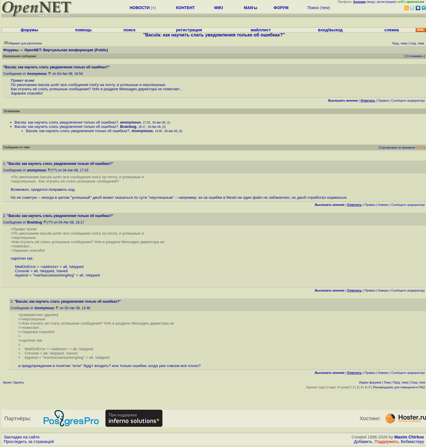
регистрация (386, 1)
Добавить (363, 441)
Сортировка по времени (397, 147)
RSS (420, 147)
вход (371, 1)
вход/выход (330, 30)
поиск (129, 30)
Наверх (383, 204)
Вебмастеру (412, 441)
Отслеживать (414, 56)
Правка (383, 100)
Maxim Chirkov (409, 437)
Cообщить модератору (408, 100)
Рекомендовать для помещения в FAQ (399, 387)
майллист (261, 30)
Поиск (313, 7)
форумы (29, 30)
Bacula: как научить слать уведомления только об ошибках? (66, 122)
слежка (391, 30)
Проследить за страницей (29, 441)
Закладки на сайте (22, 437)
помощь (83, 30)
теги (325, 7)
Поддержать (387, 441)
